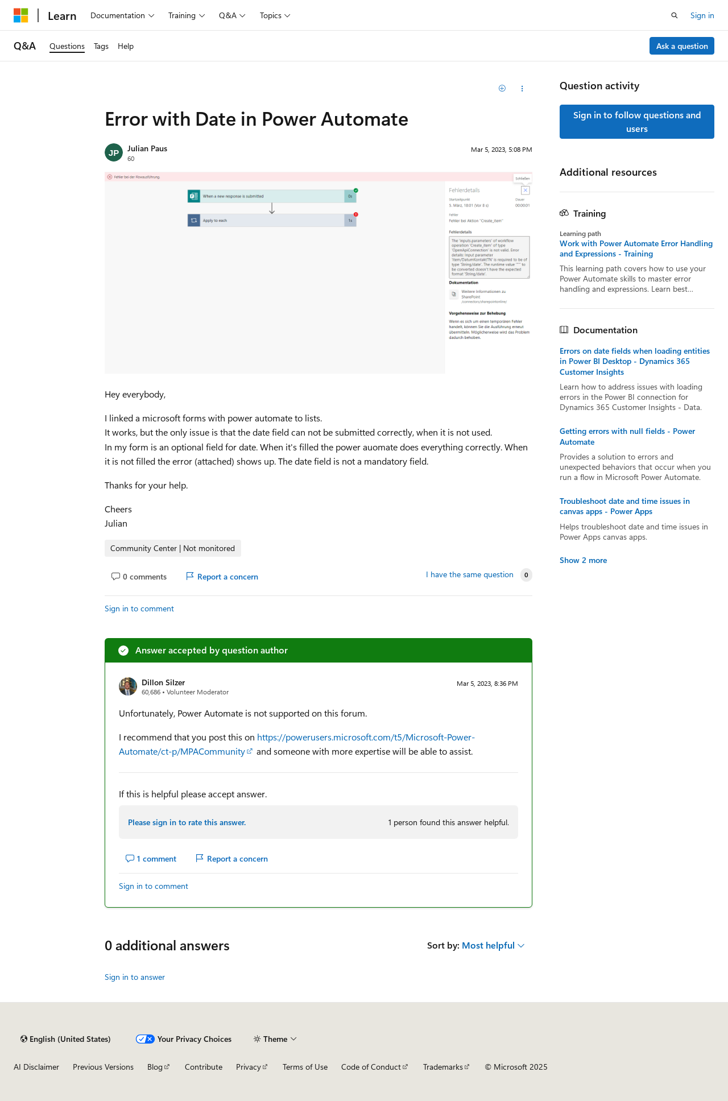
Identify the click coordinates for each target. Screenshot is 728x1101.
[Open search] (674, 15)
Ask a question (682, 45)
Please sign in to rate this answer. (187, 822)
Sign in (702, 15)
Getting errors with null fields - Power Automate (627, 436)
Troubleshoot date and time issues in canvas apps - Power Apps (625, 506)
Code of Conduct (371, 1066)
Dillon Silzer (163, 682)
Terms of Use (305, 1066)
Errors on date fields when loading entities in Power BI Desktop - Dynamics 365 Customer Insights (635, 361)
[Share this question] (522, 89)
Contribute (203, 1066)
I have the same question (470, 574)
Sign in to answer (135, 976)
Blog (155, 1066)
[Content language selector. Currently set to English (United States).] (66, 1039)
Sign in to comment (139, 608)
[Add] (502, 89)
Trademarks (443, 1066)
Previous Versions (103, 1066)
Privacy (248, 1066)
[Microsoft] (21, 15)
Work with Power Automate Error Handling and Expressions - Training (636, 248)
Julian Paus (147, 148)
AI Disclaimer (36, 1066)
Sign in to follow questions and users (637, 121)
